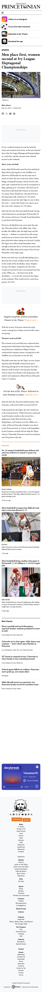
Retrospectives (21, 903)
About (21, 961)
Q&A (21, 838)
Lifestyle (21, 934)
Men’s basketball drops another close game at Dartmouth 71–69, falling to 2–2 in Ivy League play (21, 563)
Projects (21, 939)
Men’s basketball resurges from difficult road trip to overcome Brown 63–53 (20, 509)
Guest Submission (21, 869)
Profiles (21, 901)
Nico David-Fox (18, 635)
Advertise (21, 963)
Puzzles (21, 949)
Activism (21, 840)
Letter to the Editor (21, 864)
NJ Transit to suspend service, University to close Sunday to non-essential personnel (20, 657)
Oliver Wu (16, 650)
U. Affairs (21, 826)
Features (21, 898)
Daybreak (21, 919)
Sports (21, 886)
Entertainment (21, 931)
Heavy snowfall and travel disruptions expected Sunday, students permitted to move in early (21, 628)
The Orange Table (21, 924)
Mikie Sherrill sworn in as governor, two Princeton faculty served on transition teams (20, 683)
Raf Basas (5, 676)
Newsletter (21, 941)
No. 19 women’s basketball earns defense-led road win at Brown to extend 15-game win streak (20, 452)
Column (21, 862)
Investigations (21, 905)
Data (21, 879)
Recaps (21, 891)
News (21, 824)
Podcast (21, 917)
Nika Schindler (28, 650)
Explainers (21, 856)
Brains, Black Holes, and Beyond (21, 921)
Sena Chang (6, 689)
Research (21, 845)
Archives (21, 966)
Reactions (21, 876)
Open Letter (21, 873)
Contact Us (21, 957)
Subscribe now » (32, 394)
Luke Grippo (6, 635)
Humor (21, 952)
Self (21, 936)
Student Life (21, 829)
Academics (21, 847)
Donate (26, 820)
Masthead (21, 954)
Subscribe (17, 819)
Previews (21, 893)
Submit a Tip (21, 968)
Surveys (21, 881)
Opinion (21, 860)
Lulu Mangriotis (7, 650)
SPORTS (5, 50)
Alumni (21, 836)
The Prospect (21, 927)
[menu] (39, 13)
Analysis (21, 851)
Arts (21, 929)
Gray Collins (17, 689)
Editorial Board (21, 871)
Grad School (21, 831)
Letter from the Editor (21, 867)
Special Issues (21, 944)
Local (21, 833)
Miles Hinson (6, 105)
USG (21, 842)
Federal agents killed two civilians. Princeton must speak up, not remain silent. (20, 670)
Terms (21, 975)
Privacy (21, 973)
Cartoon (21, 912)
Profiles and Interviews (21, 895)
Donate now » (31, 320)
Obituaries (21, 849)
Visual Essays (21, 909)
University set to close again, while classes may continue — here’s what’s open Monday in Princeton (21, 643)
